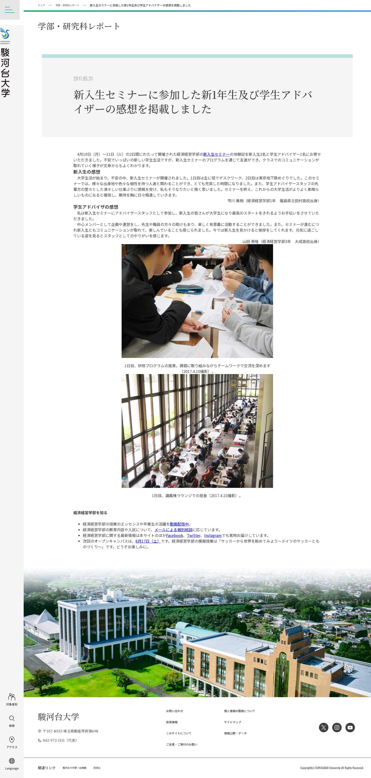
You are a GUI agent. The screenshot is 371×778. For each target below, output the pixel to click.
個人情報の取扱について (237, 710)
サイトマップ (228, 721)
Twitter (193, 535)
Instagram (213, 535)
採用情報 (167, 721)
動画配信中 (179, 523)
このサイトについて (176, 732)
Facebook (174, 535)
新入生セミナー (216, 154)
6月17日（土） (148, 541)
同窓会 (102, 767)
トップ (42, 5)
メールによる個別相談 (173, 529)
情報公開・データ (232, 732)
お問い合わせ (170, 710)
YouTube (349, 727)
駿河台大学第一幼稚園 (77, 767)
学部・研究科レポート (71, 5)
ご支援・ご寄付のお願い (179, 743)
